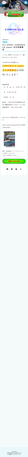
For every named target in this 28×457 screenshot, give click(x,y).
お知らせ (5, 42)
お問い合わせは (14, 161)
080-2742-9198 (16, 107)
